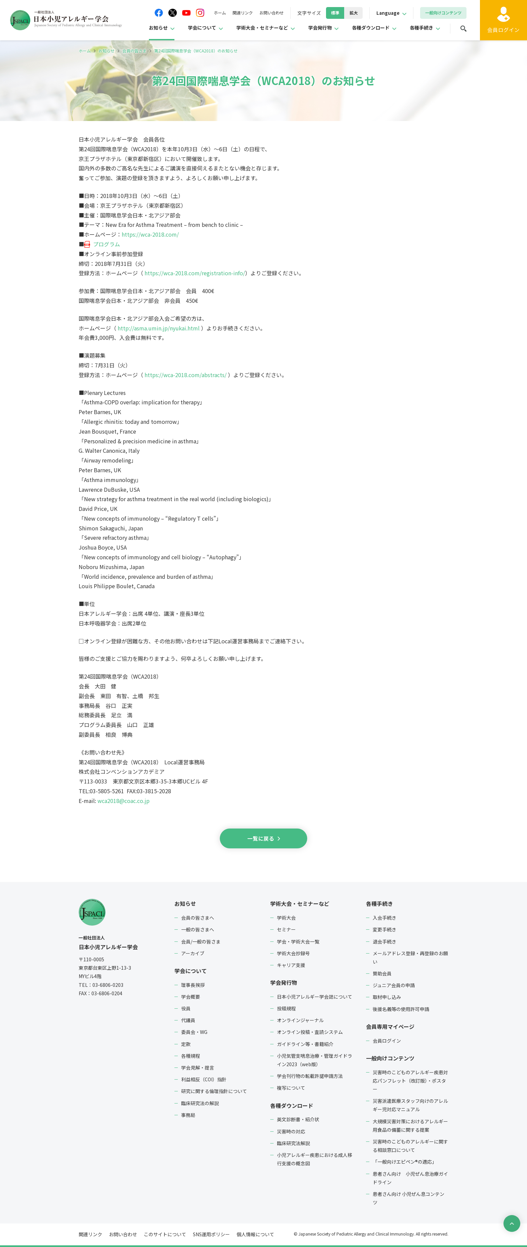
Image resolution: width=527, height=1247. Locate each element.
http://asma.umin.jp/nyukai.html (159, 328)
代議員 (188, 1020)
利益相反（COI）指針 (204, 1079)
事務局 (188, 1115)
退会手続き (384, 941)
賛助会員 (382, 973)
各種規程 (190, 1055)
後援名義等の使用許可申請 (401, 1009)
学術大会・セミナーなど (246, 28)
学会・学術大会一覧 (298, 941)
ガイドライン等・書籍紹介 (305, 1043)
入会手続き (384, 917)
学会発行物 (309, 28)
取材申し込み (387, 997)
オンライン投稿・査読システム (310, 1032)
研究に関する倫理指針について (214, 1091)
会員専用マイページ (390, 1026)
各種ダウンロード (364, 28)
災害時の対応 (291, 1131)
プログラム (106, 244)
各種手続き (419, 28)
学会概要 (190, 996)
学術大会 (286, 917)
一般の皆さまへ (197, 929)
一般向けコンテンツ (390, 1058)
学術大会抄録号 (293, 953)
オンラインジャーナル (300, 1020)
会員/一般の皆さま (200, 941)
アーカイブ (192, 953)
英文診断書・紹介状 (298, 1119)
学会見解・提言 (197, 1067)
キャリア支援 (291, 965)
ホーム (202, 12)
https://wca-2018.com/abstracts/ (186, 375)
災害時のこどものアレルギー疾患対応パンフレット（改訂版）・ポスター (410, 1080)
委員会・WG (194, 1032)
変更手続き (384, 929)
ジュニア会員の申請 (394, 985)
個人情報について (255, 1234)
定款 (186, 1043)
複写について (291, 1087)
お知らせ (133, 28)
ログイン (503, 30)
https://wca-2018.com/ (150, 234)
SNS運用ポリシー (211, 1234)
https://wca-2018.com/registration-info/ (195, 273)
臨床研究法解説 (293, 1143)
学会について (180, 28)
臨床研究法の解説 (200, 1102)
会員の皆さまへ (197, 917)
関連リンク (227, 12)
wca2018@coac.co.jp (123, 801)
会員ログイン (387, 1040)
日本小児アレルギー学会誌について (314, 996)
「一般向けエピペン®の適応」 (405, 1161)
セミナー (286, 929)
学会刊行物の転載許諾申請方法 (310, 1076)
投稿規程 (286, 1008)
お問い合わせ (260, 12)
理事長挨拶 (193, 984)
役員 (186, 1008)
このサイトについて (165, 1234)
